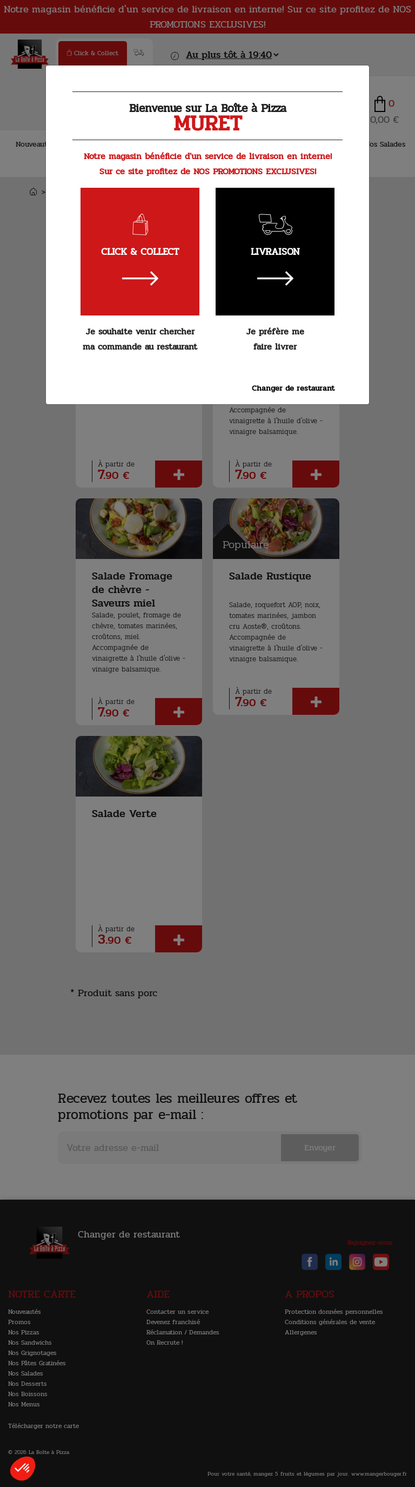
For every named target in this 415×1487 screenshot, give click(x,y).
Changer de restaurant (293, 388)
